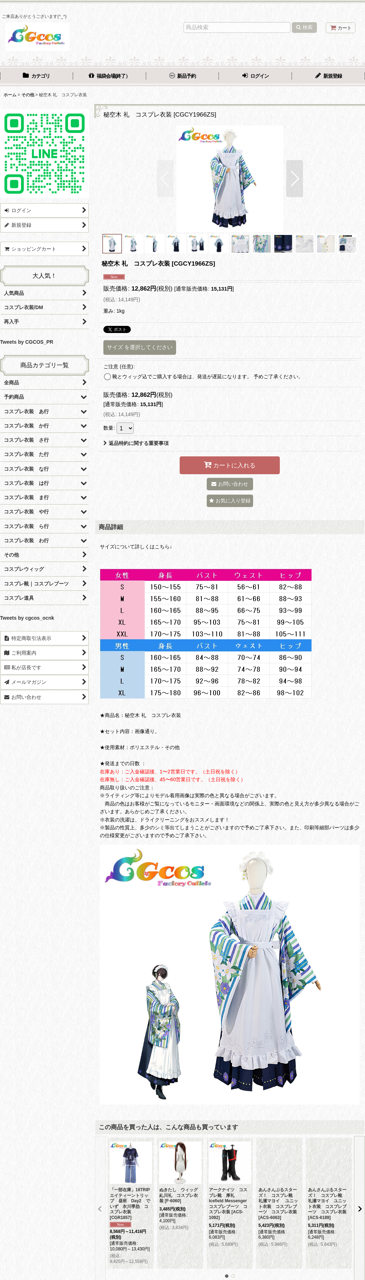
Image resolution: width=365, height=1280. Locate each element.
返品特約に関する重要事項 (136, 443)
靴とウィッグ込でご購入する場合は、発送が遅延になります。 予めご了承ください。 (207, 376)
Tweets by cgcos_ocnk (27, 618)
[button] (165, 178)
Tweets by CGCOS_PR (26, 342)
